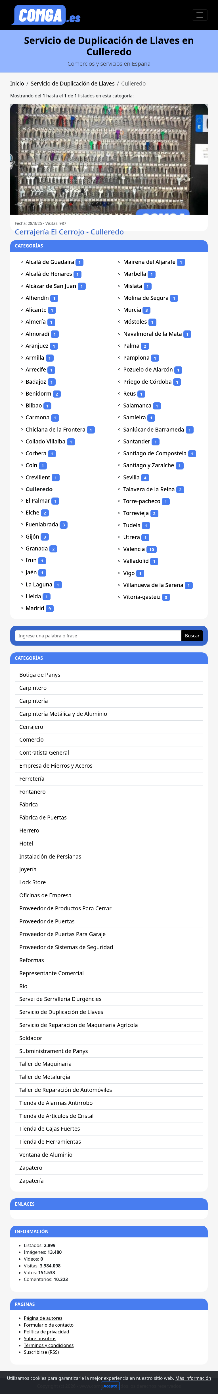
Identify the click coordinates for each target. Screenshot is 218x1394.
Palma (131, 345)
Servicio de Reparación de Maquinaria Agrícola (78, 1025)
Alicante (36, 309)
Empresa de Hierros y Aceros (56, 765)
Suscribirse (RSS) (41, 1352)
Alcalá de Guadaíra (50, 262)
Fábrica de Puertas (43, 817)
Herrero (29, 830)
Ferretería (31, 778)
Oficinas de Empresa (45, 895)
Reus (129, 393)
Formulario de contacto (49, 1325)
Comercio (31, 739)
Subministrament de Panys (53, 1051)
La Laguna (39, 584)
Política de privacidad (46, 1332)
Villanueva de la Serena (153, 585)
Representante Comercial (51, 973)
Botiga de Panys (39, 674)
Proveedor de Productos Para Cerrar (65, 908)
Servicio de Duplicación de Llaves (73, 83)
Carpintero (33, 687)
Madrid (35, 608)
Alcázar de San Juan (51, 286)
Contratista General (44, 752)
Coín (31, 465)
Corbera (36, 453)
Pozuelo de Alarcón (148, 369)
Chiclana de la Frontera (55, 429)
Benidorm (38, 393)
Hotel (26, 843)
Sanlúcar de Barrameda (153, 429)
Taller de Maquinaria (45, 1064)
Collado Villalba (45, 441)
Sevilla (131, 477)
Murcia (132, 309)
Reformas (31, 960)
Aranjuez (37, 345)
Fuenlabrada (42, 524)
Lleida (33, 596)
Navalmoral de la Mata (152, 334)
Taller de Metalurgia (44, 1077)
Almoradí (37, 334)
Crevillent (38, 477)
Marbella (134, 273)
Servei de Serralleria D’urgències (60, 999)
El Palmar (38, 500)
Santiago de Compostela (154, 453)
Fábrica (28, 804)
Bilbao (34, 405)
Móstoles (135, 321)
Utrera (131, 537)
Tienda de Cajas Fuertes (49, 1128)
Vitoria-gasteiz (141, 597)
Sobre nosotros (40, 1338)
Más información (193, 1378)
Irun (31, 560)
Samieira (134, 417)
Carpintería (33, 701)
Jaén (31, 572)
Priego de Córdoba (147, 381)
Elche (32, 512)
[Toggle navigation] (200, 15)
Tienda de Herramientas (50, 1141)
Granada (37, 548)
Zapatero (30, 1167)
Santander (136, 441)
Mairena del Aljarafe (149, 262)
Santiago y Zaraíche (148, 465)
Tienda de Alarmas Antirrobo (56, 1103)
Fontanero (32, 791)
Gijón (32, 536)
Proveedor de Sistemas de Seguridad (66, 947)
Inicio (17, 83)
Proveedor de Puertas (47, 921)
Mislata (132, 286)
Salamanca (137, 405)
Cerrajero (31, 727)
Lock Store (32, 882)
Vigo (129, 573)
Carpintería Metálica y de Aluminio (63, 714)
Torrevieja (136, 513)
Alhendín (37, 298)
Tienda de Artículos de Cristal (56, 1116)
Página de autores (43, 1318)
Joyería (28, 869)
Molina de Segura (146, 298)
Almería (36, 321)
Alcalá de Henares (49, 273)
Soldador (30, 1038)
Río (23, 986)
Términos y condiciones (49, 1345)
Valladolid (136, 561)
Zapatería (31, 1180)
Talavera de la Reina (149, 489)
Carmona (37, 417)
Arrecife (36, 369)
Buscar (192, 636)
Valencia (134, 549)
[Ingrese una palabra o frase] (98, 635)
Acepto (111, 1386)
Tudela (132, 525)
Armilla (35, 357)
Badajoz (36, 381)
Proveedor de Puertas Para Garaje (62, 934)
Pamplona (136, 357)
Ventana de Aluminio (45, 1154)
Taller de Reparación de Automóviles (65, 1090)
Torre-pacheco (141, 501)
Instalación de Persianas (50, 856)
